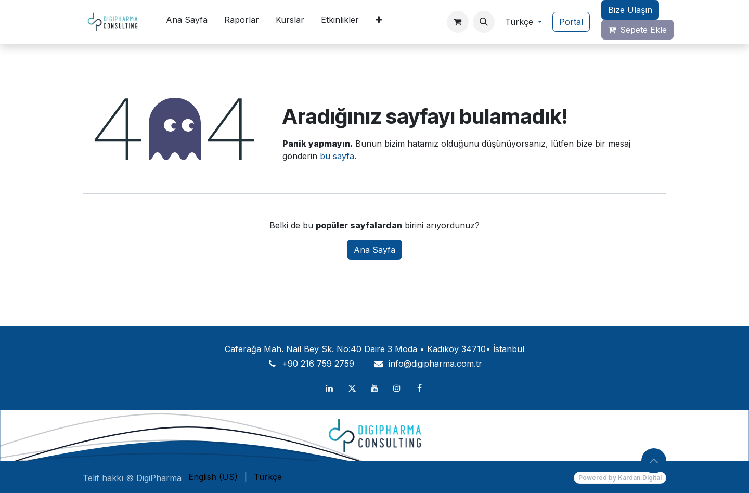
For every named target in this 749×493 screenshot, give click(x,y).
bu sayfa (337, 156)
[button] (484, 22)
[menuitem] (187, 21)
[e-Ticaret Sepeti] (458, 22)
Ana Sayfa (374, 249)
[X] (352, 388)
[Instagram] (397, 388)
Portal (571, 22)
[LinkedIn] (329, 388)
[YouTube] (374, 388)
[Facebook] (419, 388)
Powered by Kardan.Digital (620, 478)
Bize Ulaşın (630, 10)
